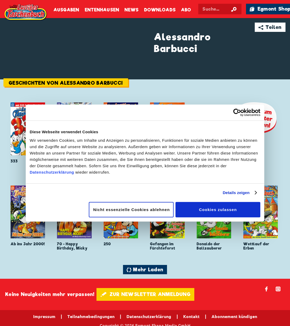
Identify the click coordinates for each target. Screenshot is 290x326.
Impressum (44, 316)
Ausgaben (67, 9)
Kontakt (191, 316)
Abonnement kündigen (234, 316)
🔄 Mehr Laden (145, 269)
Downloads (160, 9)
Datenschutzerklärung (52, 172)
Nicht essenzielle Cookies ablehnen (131, 209)
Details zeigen (236, 192)
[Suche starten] (233, 9)
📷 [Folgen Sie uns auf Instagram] (278, 288)
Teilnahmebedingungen (91, 316)
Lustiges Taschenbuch (26, 12)
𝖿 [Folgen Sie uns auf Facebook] (266, 288)
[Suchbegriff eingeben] (219, 9)
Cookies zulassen (218, 209)
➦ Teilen (270, 27)
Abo (186, 9)
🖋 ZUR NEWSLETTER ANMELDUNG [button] (145, 294)
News (132, 9)
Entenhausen (102, 9)
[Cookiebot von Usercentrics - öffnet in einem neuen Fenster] (237, 113)
